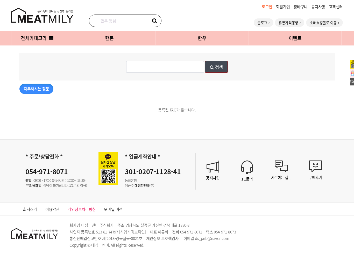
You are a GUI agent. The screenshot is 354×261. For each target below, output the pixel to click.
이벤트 (295, 38)
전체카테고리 (37, 38)
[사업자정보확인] (132, 232)
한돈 (109, 38)
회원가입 (283, 6)
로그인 (267, 6)
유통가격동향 (290, 22)
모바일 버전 (113, 209)
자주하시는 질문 (36, 88)
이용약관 (52, 209)
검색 (216, 67)
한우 (202, 38)
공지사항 (318, 6)
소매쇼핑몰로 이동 (324, 22)
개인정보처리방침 (82, 209)
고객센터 (336, 6)
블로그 (263, 22)
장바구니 (301, 6)
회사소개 (30, 209)
